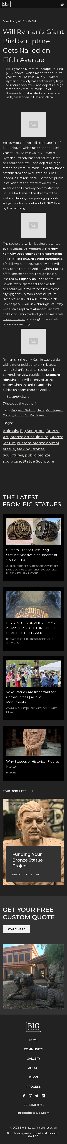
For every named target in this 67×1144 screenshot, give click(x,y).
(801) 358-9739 (33, 1105)
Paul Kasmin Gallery (27, 153)
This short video (14, 319)
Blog (33, 1077)
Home (33, 1040)
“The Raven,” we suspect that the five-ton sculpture (32, 284)
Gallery (33, 1058)
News (40, 410)
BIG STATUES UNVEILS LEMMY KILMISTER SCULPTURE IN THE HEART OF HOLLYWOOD (31, 628)
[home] (5, 4)
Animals (10, 431)
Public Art (21, 415)
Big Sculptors (32, 431)
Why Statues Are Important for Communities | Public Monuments (31, 697)
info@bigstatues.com (33, 1113)
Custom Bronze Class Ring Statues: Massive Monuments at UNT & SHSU (31, 555)
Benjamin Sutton (23, 410)
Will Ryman (38, 415)
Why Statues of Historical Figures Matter (32, 764)
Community (33, 1049)
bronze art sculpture (29, 437)
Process (33, 1086)
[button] (62, 4)
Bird (57, 143)
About (33, 1068)
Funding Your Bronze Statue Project (27, 860)
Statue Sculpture (38, 461)
